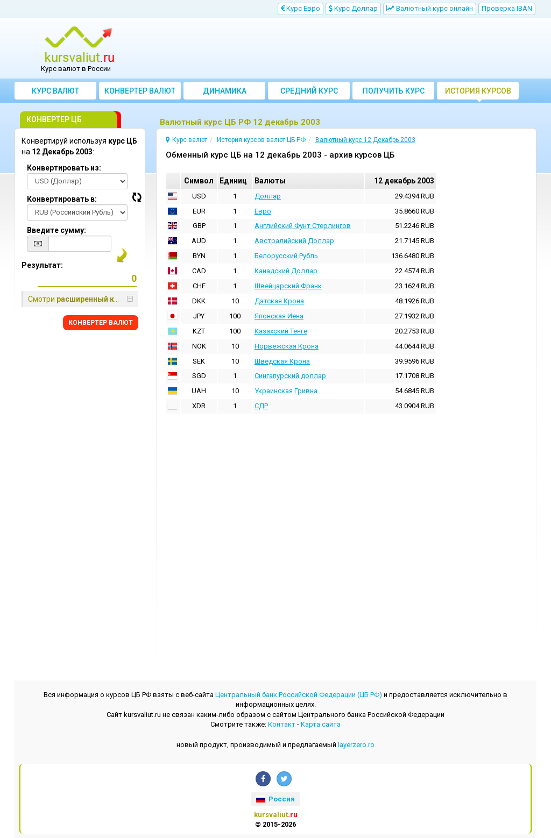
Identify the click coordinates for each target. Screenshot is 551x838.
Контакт (281, 724)
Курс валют (55, 91)
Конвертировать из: (64, 168)
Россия (275, 799)
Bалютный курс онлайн (429, 8)
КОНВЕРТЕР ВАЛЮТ (100, 322)
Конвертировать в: (62, 199)
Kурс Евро (300, 8)
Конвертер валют (139, 91)
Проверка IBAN (507, 8)
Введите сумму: (56, 230)
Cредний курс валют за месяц (309, 93)
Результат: (42, 265)
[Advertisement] (341, 48)
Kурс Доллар (353, 8)
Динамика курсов (224, 93)
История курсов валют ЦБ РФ (478, 93)
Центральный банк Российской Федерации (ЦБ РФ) (298, 695)
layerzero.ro (356, 745)
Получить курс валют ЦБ (394, 93)
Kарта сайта (321, 724)
